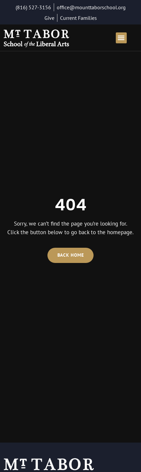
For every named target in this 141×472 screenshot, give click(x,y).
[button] (121, 37)
